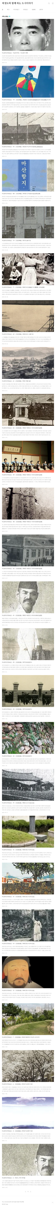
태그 (8, 9)
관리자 (41, 9)
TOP (52, 1202)
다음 (30, 1192)
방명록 (33, 9)
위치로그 (25, 9)
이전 (26, 1192)
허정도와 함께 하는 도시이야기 (17, 3)
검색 (49, 3)
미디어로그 (16, 9)
